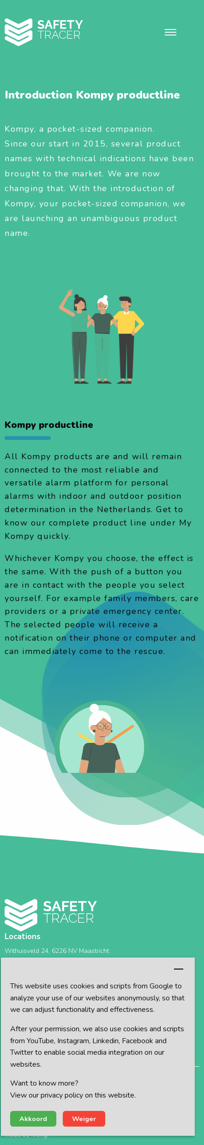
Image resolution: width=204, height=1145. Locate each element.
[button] (170, 32)
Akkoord (33, 1118)
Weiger (84, 1118)
